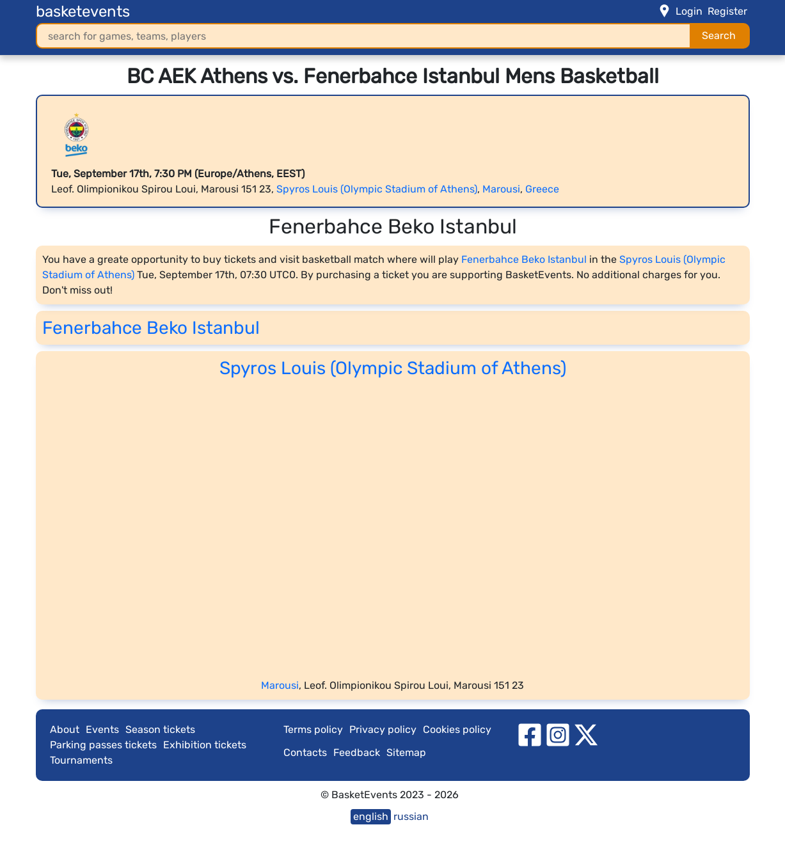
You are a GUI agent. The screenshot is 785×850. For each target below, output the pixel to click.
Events (102, 729)
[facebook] (530, 734)
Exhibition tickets (204, 745)
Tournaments (81, 760)
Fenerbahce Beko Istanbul (524, 259)
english (370, 816)
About (64, 729)
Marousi (501, 189)
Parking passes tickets (103, 745)
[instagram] (558, 734)
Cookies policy (457, 729)
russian (411, 816)
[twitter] (586, 734)
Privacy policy (382, 729)
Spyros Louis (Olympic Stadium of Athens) (376, 189)
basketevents (83, 11)
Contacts (305, 752)
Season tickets (160, 729)
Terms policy (313, 729)
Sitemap (406, 752)
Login (689, 11)
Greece (542, 189)
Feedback (356, 752)
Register (727, 11)
